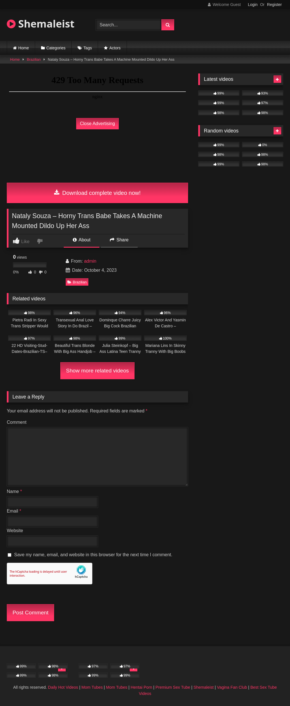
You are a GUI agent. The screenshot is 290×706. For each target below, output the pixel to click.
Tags (88, 48)
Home (23, 48)
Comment (16, 422)
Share (119, 239)
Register (274, 4)
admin (90, 261)
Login (252, 4)
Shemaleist (40, 24)
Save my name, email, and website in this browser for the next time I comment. (93, 554)
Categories (56, 48)
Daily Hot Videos (63, 687)
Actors (115, 48)
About (81, 239)
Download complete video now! (97, 193)
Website (15, 530)
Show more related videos (97, 371)
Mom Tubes (92, 687)
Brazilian (34, 59)
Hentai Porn (141, 687)
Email (14, 511)
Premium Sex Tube (172, 687)
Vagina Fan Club (232, 687)
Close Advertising (97, 123)
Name (14, 491)
